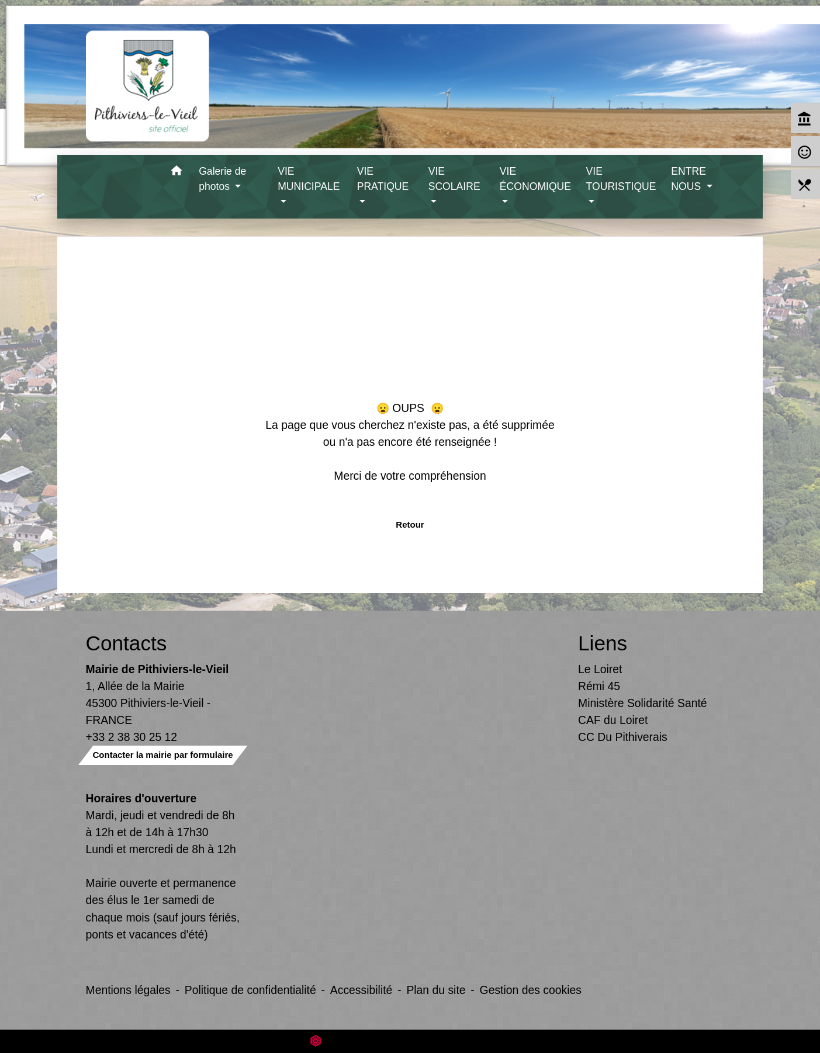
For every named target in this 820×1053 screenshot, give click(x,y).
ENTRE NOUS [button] (688, 178)
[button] (176, 172)
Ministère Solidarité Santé (642, 703)
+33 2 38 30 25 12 (132, 736)
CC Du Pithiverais (622, 736)
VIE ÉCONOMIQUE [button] (535, 178)
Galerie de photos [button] (222, 178)
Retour (410, 524)
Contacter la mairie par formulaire (163, 755)
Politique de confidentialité (250, 989)
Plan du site (435, 989)
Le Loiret (600, 669)
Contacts (126, 643)
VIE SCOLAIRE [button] (454, 178)
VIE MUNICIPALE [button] (309, 178)
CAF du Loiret (613, 719)
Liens (602, 643)
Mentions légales (128, 989)
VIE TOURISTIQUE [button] (621, 178)
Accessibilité (361, 989)
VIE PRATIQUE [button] (383, 178)
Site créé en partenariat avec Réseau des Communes (410, 1041)
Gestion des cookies (531, 989)
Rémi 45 (599, 686)
